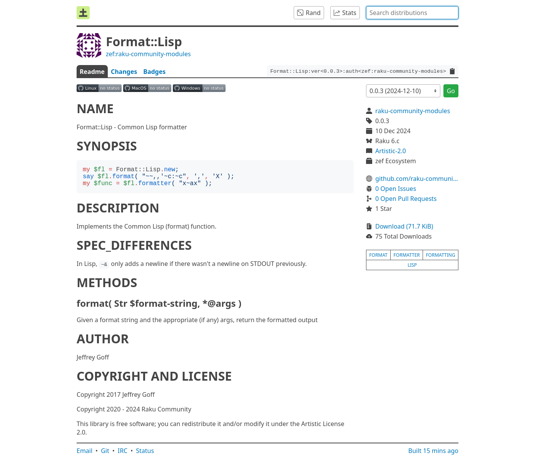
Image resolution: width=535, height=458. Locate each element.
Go (451, 91)
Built (433, 450)
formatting (440, 255)
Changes (124, 71)
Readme (92, 71)
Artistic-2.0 (390, 151)
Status (145, 450)
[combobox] (412, 12)
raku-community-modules (412, 111)
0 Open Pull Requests (406, 198)
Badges (154, 71)
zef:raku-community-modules (148, 54)
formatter (406, 255)
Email (84, 450)
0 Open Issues (395, 188)
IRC (123, 450)
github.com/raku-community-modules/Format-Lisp (416, 178)
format (378, 255)
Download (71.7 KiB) (404, 226)
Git (105, 450)
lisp (412, 265)
